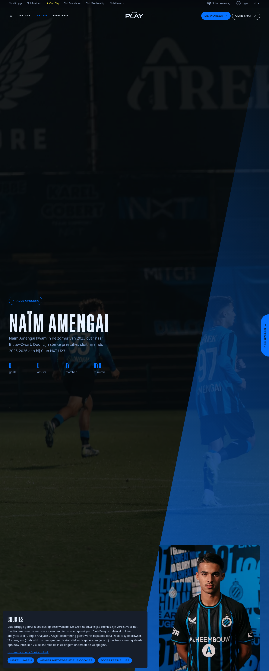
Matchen (60, 15)
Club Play (52, 3)
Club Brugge (15, 3)
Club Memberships (96, 3)
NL (257, 3)
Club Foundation (72, 3)
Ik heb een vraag (218, 3)
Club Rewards (117, 3)
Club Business (34, 3)
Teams (41, 15)
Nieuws (24, 15)
